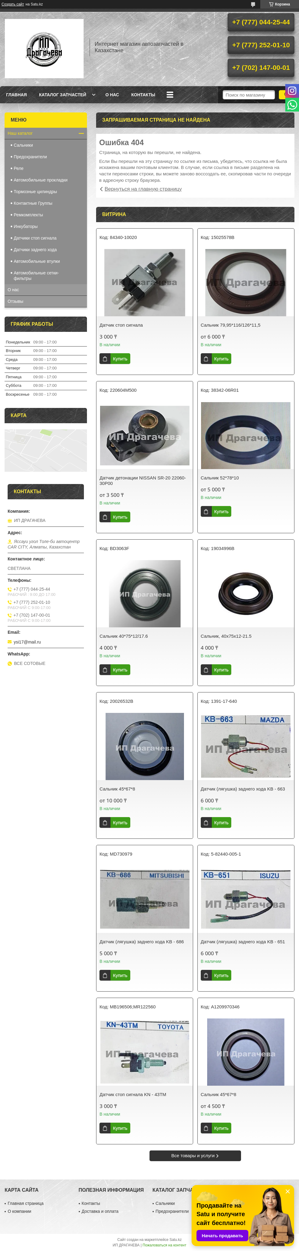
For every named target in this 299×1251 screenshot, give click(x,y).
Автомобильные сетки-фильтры (36, 275)
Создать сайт (13, 4)
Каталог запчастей (62, 94)
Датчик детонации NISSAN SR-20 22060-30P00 (142, 480)
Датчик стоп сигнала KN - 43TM (132, 1094)
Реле (18, 168)
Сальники (23, 145)
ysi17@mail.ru (27, 642)
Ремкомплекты (28, 214)
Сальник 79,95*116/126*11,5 (231, 325)
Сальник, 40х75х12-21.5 (226, 636)
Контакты (143, 94)
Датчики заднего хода (35, 249)
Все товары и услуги (193, 1155)
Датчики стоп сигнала (35, 238)
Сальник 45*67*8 (117, 788)
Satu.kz (175, 1240)
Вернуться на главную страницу (143, 189)
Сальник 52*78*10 (220, 477)
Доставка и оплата (100, 1211)
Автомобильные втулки (37, 261)
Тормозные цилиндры (35, 191)
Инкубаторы (26, 226)
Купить (120, 358)
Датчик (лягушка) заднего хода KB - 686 (141, 941)
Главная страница (26, 1203)
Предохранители (30, 156)
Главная (16, 94)
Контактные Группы (33, 203)
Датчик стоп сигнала (121, 325)
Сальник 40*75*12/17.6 (123, 636)
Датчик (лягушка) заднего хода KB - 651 (243, 941)
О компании (19, 1211)
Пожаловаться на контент (164, 1245)
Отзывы (15, 301)
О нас (112, 94)
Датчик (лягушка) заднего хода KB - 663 (243, 788)
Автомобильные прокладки (40, 180)
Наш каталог (20, 133)
